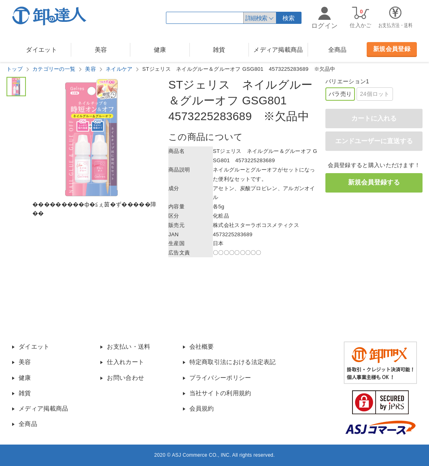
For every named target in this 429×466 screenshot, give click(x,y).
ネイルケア (119, 69)
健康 (160, 49)
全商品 (337, 49)
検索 (288, 18)
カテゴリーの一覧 (53, 69)
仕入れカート (125, 361)
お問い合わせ (125, 377)
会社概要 (201, 346)
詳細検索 (256, 18)
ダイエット (41, 49)
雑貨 (219, 49)
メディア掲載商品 (278, 49)
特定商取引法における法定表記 (232, 361)
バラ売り (340, 94)
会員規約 (201, 408)
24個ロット (374, 94)
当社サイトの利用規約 (220, 393)
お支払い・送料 (128, 346)
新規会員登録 (391, 48)
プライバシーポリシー (220, 377)
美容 (101, 49)
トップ (14, 69)
